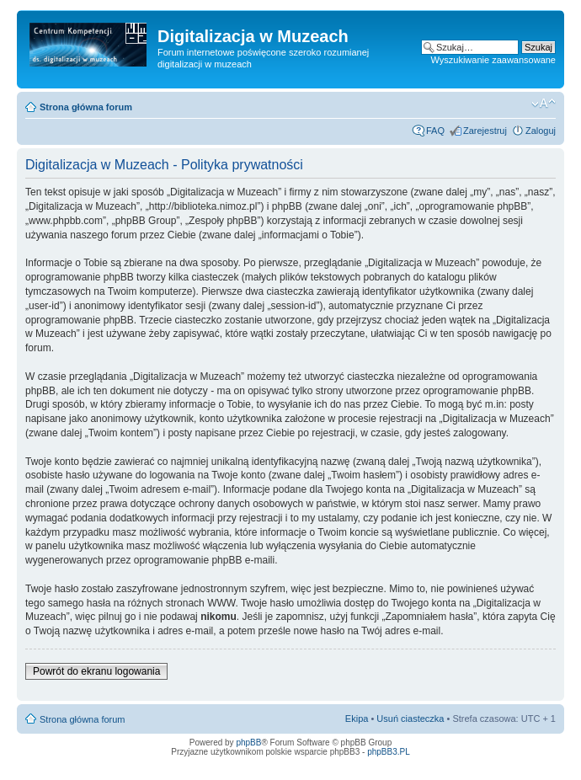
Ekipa (357, 718)
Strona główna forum (86, 107)
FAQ (435, 131)
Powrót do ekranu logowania (96, 671)
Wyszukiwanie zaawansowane (493, 60)
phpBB (248, 742)
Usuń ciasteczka (410, 718)
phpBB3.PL (388, 751)
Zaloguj (540, 131)
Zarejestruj (485, 131)
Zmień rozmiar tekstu (543, 103)
